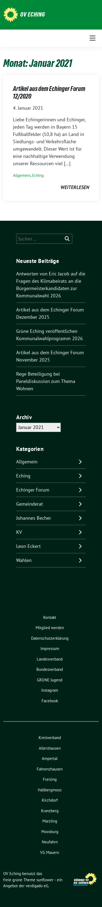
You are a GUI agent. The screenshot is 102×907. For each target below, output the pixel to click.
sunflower (44, 879)
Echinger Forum (32, 490)
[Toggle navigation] (92, 38)
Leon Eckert (28, 546)
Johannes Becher (33, 518)
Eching (38, 175)
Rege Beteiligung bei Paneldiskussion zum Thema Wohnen (45, 381)
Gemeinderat (29, 504)
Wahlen (24, 560)
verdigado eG (37, 885)
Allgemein (21, 175)
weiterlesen (74, 187)
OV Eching (32, 14)
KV (19, 532)
